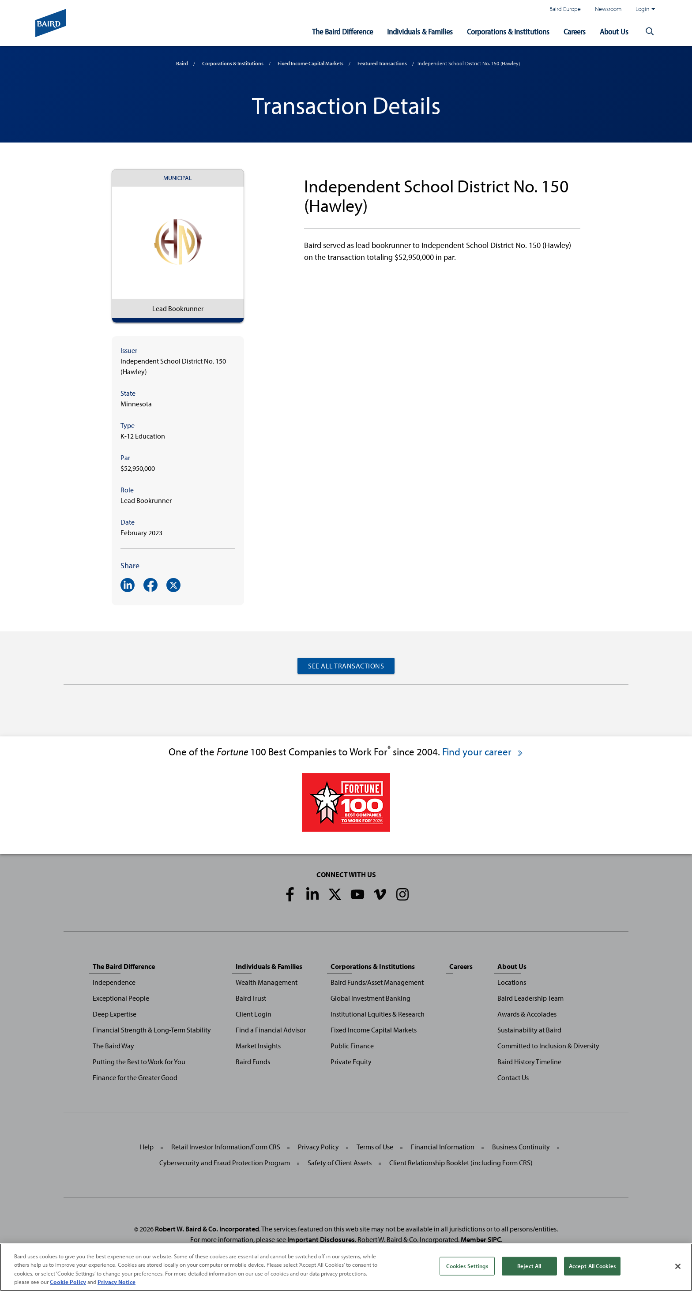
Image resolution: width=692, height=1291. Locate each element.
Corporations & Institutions (508, 31)
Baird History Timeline (529, 1061)
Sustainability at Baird (529, 1029)
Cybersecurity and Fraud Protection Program (224, 1162)
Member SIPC (481, 1239)
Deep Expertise (114, 1014)
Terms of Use (375, 1146)
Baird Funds (253, 1061)
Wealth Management (266, 982)
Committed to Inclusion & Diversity (548, 1045)
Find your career (483, 751)
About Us (614, 31)
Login (645, 9)
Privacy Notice (116, 1283)
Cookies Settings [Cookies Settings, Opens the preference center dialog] (467, 1267)
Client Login (253, 1014)
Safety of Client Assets (340, 1162)
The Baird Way (113, 1045)
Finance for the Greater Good (135, 1077)
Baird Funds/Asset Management (377, 982)
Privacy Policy (318, 1146)
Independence (114, 982)
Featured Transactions (382, 63)
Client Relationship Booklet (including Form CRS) (461, 1162)
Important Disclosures (321, 1239)
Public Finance (352, 1045)
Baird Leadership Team (530, 998)
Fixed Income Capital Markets (310, 63)
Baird (182, 63)
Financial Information (442, 1146)
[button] (650, 32)
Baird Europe (565, 8)
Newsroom (608, 8)
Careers (575, 31)
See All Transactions (346, 665)
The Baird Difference (342, 31)
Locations (511, 982)
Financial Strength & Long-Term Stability (152, 1029)
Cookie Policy (68, 1283)
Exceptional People (121, 998)
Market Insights (258, 1045)
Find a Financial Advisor (271, 1029)
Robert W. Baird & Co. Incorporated (207, 1228)
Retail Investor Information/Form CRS (225, 1146)
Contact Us (513, 1077)
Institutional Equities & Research (378, 1014)
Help (147, 1146)
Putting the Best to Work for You (139, 1061)
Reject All (529, 1267)
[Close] (678, 1268)
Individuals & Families (420, 31)
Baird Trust (251, 998)
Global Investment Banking (370, 998)
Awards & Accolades (527, 1014)
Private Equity (351, 1061)
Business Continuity (521, 1146)
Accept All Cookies (592, 1267)
